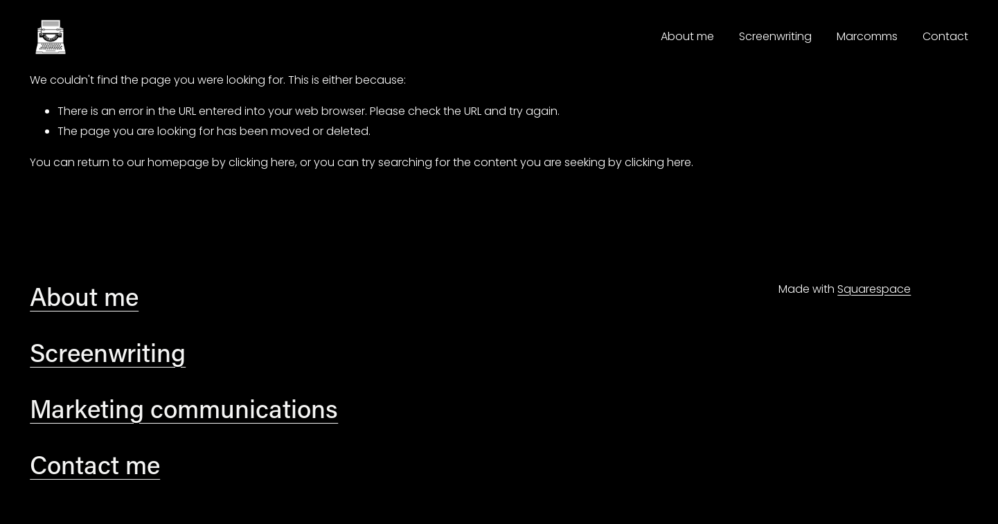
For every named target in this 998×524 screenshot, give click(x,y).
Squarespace (874, 289)
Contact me (95, 464)
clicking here (262, 162)
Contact (945, 36)
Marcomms (867, 36)
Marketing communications (184, 408)
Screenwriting (775, 36)
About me (687, 36)
